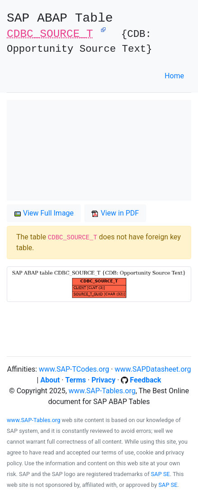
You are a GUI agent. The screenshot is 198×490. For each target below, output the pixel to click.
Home (174, 76)
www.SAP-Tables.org (102, 391)
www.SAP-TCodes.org (74, 369)
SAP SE (160, 474)
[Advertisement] (99, 150)
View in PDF (115, 213)
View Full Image (44, 213)
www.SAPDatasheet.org (153, 369)
